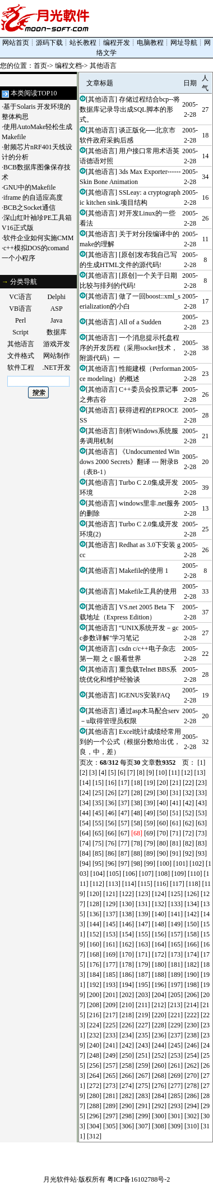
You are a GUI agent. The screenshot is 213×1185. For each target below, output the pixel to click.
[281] (110, 1096)
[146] (126, 924)
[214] (191, 1005)
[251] (143, 1055)
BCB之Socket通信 (29, 208)
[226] (126, 1025)
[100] (164, 863)
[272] (94, 1086)
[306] (126, 1126)
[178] (126, 964)
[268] (159, 1076)
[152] (94, 934)
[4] (102, 773)
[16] (111, 783)
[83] (201, 843)
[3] (93, 773)
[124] (159, 894)
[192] (94, 985)
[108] (162, 874)
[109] (179, 874)
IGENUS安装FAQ (144, 695)
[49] (149, 813)
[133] (175, 904)
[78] (136, 843)
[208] (94, 1005)
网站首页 (15, 43)
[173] (175, 954)
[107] (146, 874)
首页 (40, 66)
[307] (143, 1126)
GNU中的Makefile (29, 187)
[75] (98, 843)
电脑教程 (150, 43)
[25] (98, 793)
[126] (191, 894)
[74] (85, 843)
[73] (201, 833)
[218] (126, 1015)
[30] (162, 793)
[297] (110, 1116)
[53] (201, 813)
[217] (110, 1015)
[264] (94, 1076)
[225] (110, 1025)
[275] (143, 1086)
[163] (143, 944)
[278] (191, 1086)
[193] (110, 985)
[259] (143, 1065)
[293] (175, 1106)
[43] (201, 803)
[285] (175, 1096)
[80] (162, 843)
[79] (149, 843)
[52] (188, 813)
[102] (196, 863)
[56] (111, 823)
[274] (126, 1086)
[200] (94, 995)
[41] (175, 803)
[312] (94, 1136)
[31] (175, 793)
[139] (143, 914)
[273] (110, 1086)
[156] (159, 934)
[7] (131, 773)
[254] (191, 1055)
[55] (98, 823)
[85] (98, 853)
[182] (191, 964)
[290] (126, 1106)
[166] (191, 944)
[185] (110, 975)
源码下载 (49, 43)
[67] (123, 833)
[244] (159, 1045)
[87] (123, 853)
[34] (85, 803)
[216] (94, 1015)
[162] (126, 944)
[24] (85, 793)
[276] (159, 1086)
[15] (98, 783)
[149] (175, 924)
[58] (136, 823)
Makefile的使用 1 (143, 571)
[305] (110, 1126)
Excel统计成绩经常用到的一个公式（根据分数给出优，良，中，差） (130, 742)
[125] (175, 894)
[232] (94, 1035)
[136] (94, 914)
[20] (162, 783)
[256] (94, 1065)
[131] (143, 904)
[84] (85, 853)
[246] (191, 1045)
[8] (141, 773)
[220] (159, 1015)
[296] (94, 1116)
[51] (175, 813)
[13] (200, 773)
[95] (98, 863)
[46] (111, 813)
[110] (195, 874)
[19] (149, 783)
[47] (123, 813)
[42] (188, 803)
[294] (191, 1106)
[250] (126, 1055)
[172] (159, 954)
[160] (94, 944)
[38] (136, 803)
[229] (175, 1025)
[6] (122, 773)
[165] (175, 944)
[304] (94, 1126)
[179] (143, 964)
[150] (191, 924)
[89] (149, 853)
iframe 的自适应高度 (33, 197)
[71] (175, 833)
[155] (143, 934)
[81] (175, 843)
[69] (149, 833)
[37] (123, 803)
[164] (159, 944)
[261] (175, 1065)
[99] (149, 863)
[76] (111, 843)
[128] (94, 904)
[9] (150, 773)
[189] (175, 975)
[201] (110, 995)
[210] (126, 1005)
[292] (159, 1106)
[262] (191, 1065)
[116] (161, 884)
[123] (143, 894)
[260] (159, 1065)
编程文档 (68, 66)
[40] (162, 803)
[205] (175, 995)
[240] (94, 1045)
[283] (143, 1096)
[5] (112, 773)
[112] (97, 884)
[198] (191, 985)
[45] (98, 813)
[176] (94, 964)
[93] (201, 853)
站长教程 (83, 43)
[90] (162, 853)
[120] (94, 894)
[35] (98, 803)
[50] (162, 813)
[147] (143, 924)
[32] (188, 793)
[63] (201, 823)
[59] (149, 823)
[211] (143, 1005)
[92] (188, 853)
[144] (94, 924)
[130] (126, 904)
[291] (143, 1106)
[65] (98, 833)
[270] (191, 1076)
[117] (177, 884)
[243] (143, 1045)
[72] (188, 833)
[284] (159, 1096)
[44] (85, 813)
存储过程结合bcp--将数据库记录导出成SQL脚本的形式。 (130, 109)
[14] (85, 783)
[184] (94, 975)
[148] (159, 924)
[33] (201, 793)
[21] (175, 783)
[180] (159, 964)
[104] (97, 874)
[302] (191, 1116)
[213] (175, 1005)
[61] (175, 823)
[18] (136, 783)
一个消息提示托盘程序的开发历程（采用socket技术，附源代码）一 (129, 348)
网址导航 (183, 43)
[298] (126, 1116)
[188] (159, 975)
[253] (175, 1055)
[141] (175, 914)
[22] (188, 783)
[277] (175, 1086)
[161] (110, 944)
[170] (126, 954)
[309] (175, 1126)
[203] (143, 995)
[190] (191, 975)
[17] (123, 783)
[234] (126, 1035)
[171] (143, 954)
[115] (145, 884)
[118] (193, 884)
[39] (149, 803)
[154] (126, 934)
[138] (126, 914)
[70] (162, 833)
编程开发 (116, 43)
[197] (175, 985)
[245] (175, 1045)
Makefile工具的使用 (148, 591)
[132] (159, 904)
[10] (161, 773)
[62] (188, 823)
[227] (143, 1025)
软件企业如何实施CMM (38, 238)
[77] (123, 843)
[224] (94, 1025)
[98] (136, 863)
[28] (136, 793)
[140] (159, 914)
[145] (110, 924)
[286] (191, 1096)
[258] (126, 1065)
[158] (191, 934)
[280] (94, 1096)
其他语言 (103, 66)
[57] (123, 823)
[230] (191, 1025)
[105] (113, 874)
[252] (159, 1055)
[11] (174, 773)
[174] (191, 954)
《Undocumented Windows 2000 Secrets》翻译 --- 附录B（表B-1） (129, 462)
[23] (201, 783)
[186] (126, 975)
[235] (143, 1035)
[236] (159, 1035)
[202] (126, 995)
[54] (85, 823)
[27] (123, 793)
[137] (110, 914)
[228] (159, 1025)
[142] (191, 914)
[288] (94, 1106)
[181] (175, 964)
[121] (110, 894)
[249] (110, 1055)
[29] (149, 793)
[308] (159, 1126)
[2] (83, 773)
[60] (162, 823)
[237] (175, 1035)
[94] (85, 863)
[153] (110, 934)
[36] (111, 803)
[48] (136, 813)
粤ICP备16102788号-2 (138, 1179)
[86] (111, 853)
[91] (175, 853)
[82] (188, 843)
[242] (126, 1045)
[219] (143, 1015)
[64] (85, 833)
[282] (126, 1096)
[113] (113, 884)
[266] (126, 1076)
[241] (110, 1045)
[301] (175, 1116)
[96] (111, 863)
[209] (110, 1005)
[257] (110, 1065)
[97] (123, 863)
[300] (159, 1116)
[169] (110, 954)
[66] (111, 833)
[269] (175, 1076)
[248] (94, 1055)
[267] (143, 1076)
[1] (201, 762)
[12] (187, 773)
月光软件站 (60, 1179)
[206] (191, 995)
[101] (180, 863)
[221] (175, 1015)
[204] (159, 995)
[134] (191, 904)
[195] (143, 985)
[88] (136, 853)
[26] (111, 793)
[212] (159, 1005)
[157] (175, 934)
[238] (191, 1035)
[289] (110, 1106)
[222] (191, 1015)
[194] (126, 985)
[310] (191, 1126)
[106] (130, 874)
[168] (94, 954)
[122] (126, 894)
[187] (143, 975)
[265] (110, 1076)
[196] (159, 985)
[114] (129, 884)
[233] (110, 1035)
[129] (110, 904)
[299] (143, 1116)
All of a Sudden (140, 322)
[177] (110, 964)
